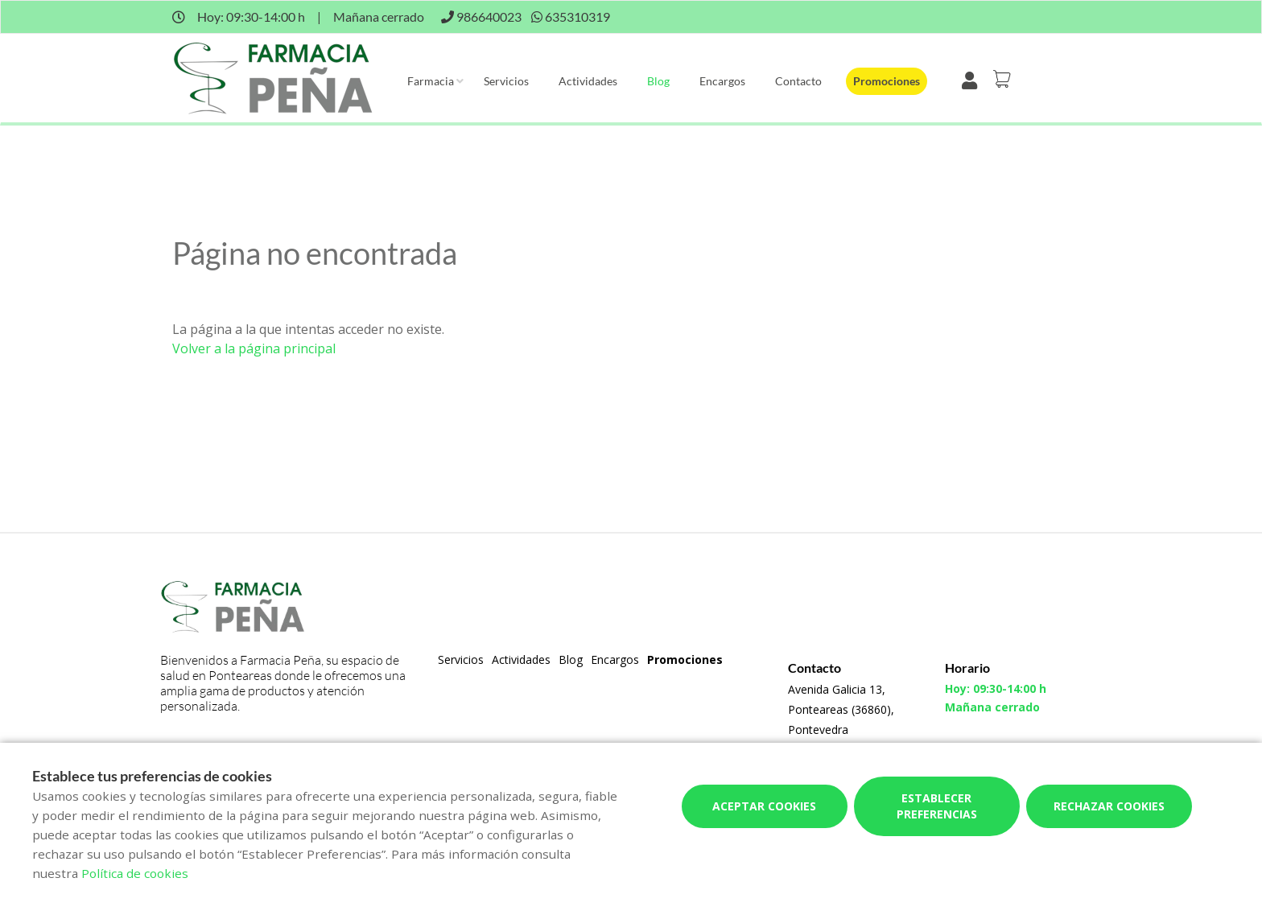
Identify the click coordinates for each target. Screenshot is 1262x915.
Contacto (798, 81)
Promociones (886, 81)
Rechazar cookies (1109, 806)
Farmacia (430, 81)
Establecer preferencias (937, 806)
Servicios (506, 81)
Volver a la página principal (254, 348)
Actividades (588, 81)
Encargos (722, 81)
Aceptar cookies (764, 806)
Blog (658, 81)
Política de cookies (134, 873)
